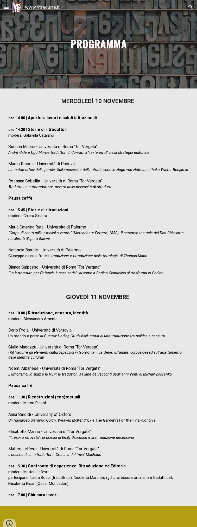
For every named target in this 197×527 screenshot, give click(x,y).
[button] (6, 7)
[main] (98, 44)
